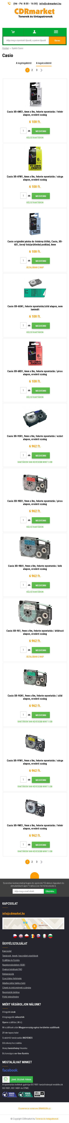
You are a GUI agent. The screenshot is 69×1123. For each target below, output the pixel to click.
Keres (57, 40)
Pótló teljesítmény (10, 996)
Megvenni (41, 131)
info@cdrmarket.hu (50, 3)
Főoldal (5, 48)
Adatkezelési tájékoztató (13, 983)
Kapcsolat (7, 951)
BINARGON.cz (44, 1108)
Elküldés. (50, 891)
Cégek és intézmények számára (16, 987)
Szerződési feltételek (12, 978)
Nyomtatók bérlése (11, 992)
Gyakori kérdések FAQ (12, 969)
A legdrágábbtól (23, 63)
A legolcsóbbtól (43, 63)
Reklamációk (8, 974)
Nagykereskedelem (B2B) (13, 965)
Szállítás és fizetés (11, 960)
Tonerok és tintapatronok (47, 1118)
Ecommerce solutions (28, 1108)
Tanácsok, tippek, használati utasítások (20, 955)
